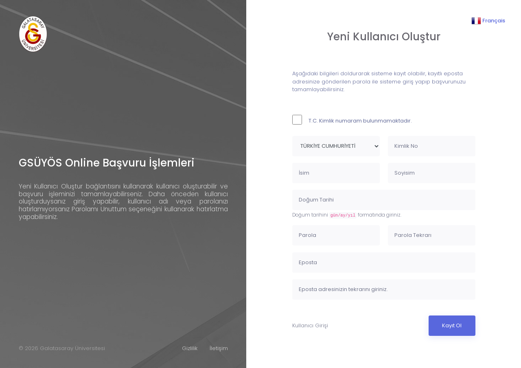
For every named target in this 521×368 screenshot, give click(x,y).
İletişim (219, 348)
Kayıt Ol (452, 325)
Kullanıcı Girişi (310, 325)
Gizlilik (189, 348)
